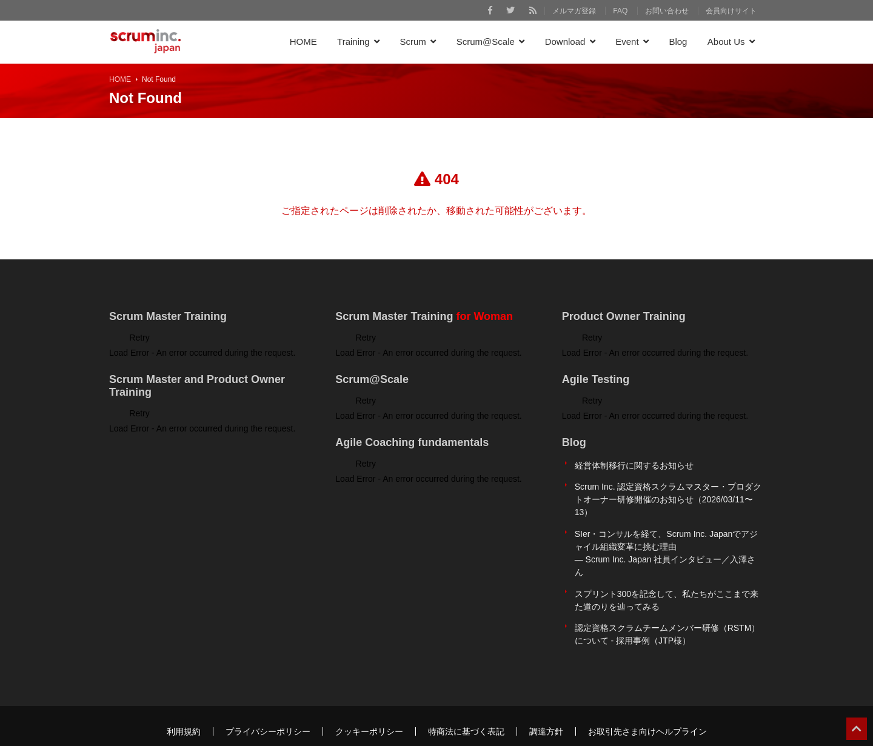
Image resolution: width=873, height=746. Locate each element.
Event (626, 41)
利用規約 (184, 708)
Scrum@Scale (486, 41)
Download (565, 41)
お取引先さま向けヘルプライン (647, 708)
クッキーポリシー (369, 708)
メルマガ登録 (574, 11)
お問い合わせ (667, 11)
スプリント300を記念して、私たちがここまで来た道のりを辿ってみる (666, 584)
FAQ (620, 11)
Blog (678, 41)
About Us (726, 41)
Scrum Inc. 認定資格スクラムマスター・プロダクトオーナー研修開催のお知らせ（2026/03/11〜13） (668, 492)
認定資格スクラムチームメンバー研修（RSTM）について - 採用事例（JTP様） (667, 613)
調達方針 (546, 708)
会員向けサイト (731, 11)
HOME (303, 41)
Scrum (413, 41)
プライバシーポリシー (268, 708)
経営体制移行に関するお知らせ (634, 463)
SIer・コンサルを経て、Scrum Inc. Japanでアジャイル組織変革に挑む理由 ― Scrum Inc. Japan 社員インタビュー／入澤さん (666, 541)
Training (353, 41)
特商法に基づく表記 (466, 708)
